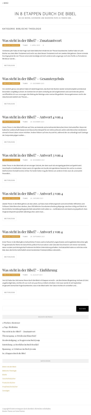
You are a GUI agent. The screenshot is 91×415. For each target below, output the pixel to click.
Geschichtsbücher (9, 379)
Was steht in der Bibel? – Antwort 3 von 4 (32, 155)
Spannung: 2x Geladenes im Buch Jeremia (19, 349)
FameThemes (20, 411)
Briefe (4, 375)
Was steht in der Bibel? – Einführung (29, 270)
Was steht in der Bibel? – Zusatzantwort (32, 40)
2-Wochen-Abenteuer (11, 323)
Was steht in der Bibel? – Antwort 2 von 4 (32, 193)
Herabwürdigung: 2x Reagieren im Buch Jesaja (21, 340)
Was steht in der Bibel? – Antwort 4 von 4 (32, 117)
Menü (6, 3)
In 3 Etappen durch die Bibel (14, 353)
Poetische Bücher (8, 383)
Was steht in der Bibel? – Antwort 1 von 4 (32, 231)
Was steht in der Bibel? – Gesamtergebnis (33, 78)
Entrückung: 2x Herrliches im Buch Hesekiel (20, 344)
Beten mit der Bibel (9, 367)
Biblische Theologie (11, 45)
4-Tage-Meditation (10, 327)
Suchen (82, 309)
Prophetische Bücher (10, 387)
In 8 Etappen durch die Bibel (45, 13)
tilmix (25, 45)
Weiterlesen (9, 65)
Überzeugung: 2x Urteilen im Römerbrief (19, 336)
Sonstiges (6, 390)
